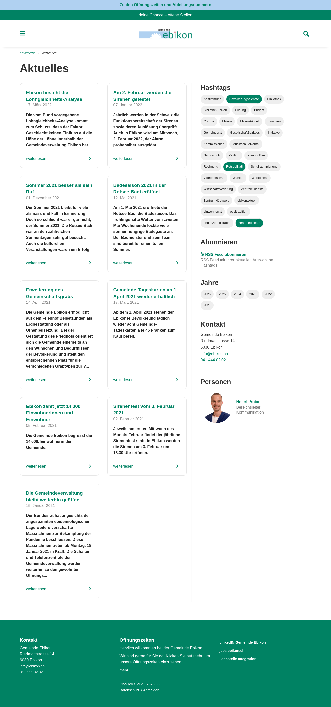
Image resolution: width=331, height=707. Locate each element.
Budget (259, 112)
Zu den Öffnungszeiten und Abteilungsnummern (165, 5)
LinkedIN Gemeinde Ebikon (250, 642)
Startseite (28, 55)
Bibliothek (274, 101)
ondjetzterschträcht (217, 225)
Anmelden (154, 690)
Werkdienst (260, 180)
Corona (209, 123)
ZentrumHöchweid (216, 202)
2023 (252, 296)
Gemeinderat (213, 135)
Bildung (240, 112)
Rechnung (211, 169)
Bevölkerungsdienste (244, 101)
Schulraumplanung (264, 169)
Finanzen (274, 123)
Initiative (274, 135)
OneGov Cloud (133, 684)
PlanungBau (256, 157)
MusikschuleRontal (245, 146)
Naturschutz (212, 157)
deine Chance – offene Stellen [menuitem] (167, 15)
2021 (207, 307)
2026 (207, 296)
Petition (234, 157)
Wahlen (238, 180)
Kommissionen (214, 146)
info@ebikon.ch (214, 356)
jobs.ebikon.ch (236, 650)
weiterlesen (36, 160)
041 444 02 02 (213, 362)
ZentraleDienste (252, 191)
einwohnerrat (213, 213)
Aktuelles (52, 55)
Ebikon (227, 123)
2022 (268, 296)
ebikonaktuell (246, 202)
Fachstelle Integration (244, 658)
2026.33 (156, 684)
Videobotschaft (214, 180)
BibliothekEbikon (215, 112)
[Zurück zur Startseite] (165, 35)
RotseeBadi (234, 169)
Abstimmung (212, 101)
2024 (237, 296)
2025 (222, 296)
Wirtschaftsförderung (218, 191)
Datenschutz (131, 690)
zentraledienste (249, 225)
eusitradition (238, 213)
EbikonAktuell (249, 123)
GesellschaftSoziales (245, 135)
